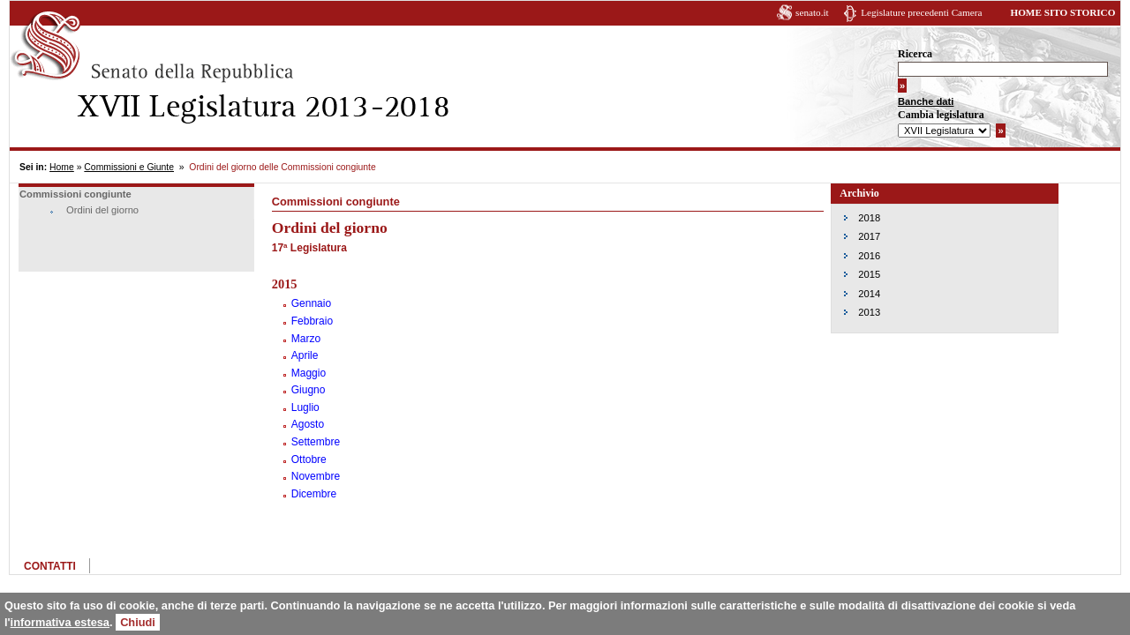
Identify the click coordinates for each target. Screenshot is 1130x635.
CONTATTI (50, 566)
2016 (869, 255)
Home (61, 167)
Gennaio (311, 303)
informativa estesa (60, 622)
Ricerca (915, 54)
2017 (869, 236)
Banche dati (925, 101)
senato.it (812, 12)
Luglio (305, 407)
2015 (869, 274)
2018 (869, 218)
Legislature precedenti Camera (921, 12)
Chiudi (137, 622)
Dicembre (313, 494)
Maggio (308, 373)
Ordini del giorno (102, 210)
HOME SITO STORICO (1062, 12)
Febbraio (312, 321)
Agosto (307, 424)
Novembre (315, 476)
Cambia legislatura (941, 114)
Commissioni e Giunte (129, 167)
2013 (869, 312)
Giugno (308, 390)
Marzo (305, 338)
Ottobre (309, 459)
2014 (869, 293)
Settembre (315, 442)
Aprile (305, 355)
